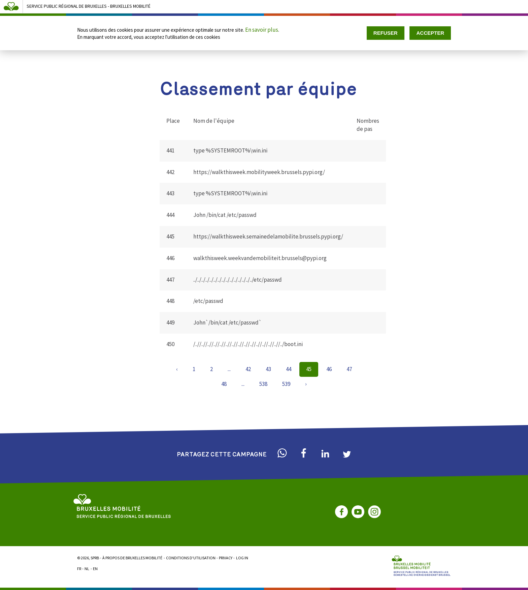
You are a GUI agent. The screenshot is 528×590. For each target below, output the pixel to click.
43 (268, 369)
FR (79, 568)
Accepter (430, 33)
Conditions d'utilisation (191, 557)
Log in (242, 557)
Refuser (385, 33)
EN (95, 568)
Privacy (225, 557)
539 (286, 384)
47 (349, 369)
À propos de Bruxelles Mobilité (132, 557)
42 (248, 369)
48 (224, 384)
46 (329, 369)
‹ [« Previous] (177, 369)
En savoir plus (261, 29)
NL (87, 568)
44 (288, 369)
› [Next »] (306, 384)
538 (263, 384)
